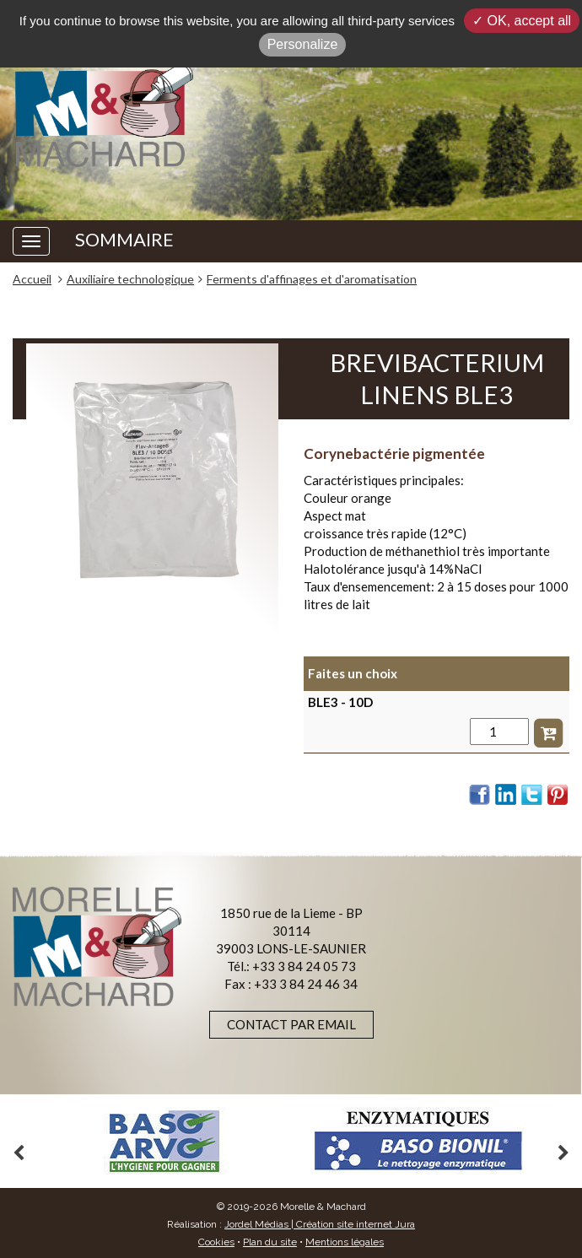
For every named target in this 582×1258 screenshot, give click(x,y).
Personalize (302, 44)
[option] (164, 1141)
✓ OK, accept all (521, 20)
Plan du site (270, 1242)
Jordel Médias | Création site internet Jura (319, 1224)
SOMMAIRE (124, 240)
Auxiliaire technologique (130, 279)
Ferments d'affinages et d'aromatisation (312, 279)
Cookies (216, 1242)
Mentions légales (344, 1242)
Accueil (32, 279)
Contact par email (291, 1024)
